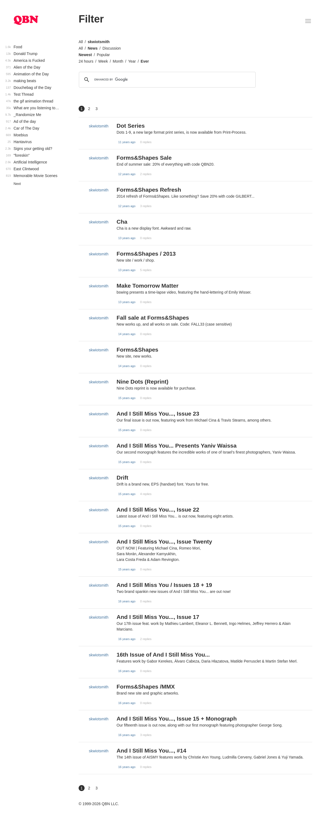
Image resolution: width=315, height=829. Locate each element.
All (81, 42)
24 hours (86, 61)
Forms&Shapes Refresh (149, 190)
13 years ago (127, 238)
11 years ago (127, 142)
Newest (85, 55)
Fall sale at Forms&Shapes (153, 317)
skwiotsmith (99, 42)
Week (103, 61)
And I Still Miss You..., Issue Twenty (164, 541)
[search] (166, 79)
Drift (122, 477)
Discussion (111, 48)
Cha (122, 222)
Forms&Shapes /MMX (146, 686)
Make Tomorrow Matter (147, 285)
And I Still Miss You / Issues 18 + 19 (164, 585)
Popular (103, 55)
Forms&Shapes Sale (144, 158)
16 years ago (127, 601)
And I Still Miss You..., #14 (151, 750)
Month (118, 61)
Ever (145, 61)
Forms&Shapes (137, 349)
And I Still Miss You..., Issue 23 (158, 413)
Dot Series (131, 126)
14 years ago (127, 334)
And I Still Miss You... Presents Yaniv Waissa (177, 445)
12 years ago (127, 174)
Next (17, 183)
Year (132, 61)
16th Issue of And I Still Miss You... (163, 654)
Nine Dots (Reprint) (142, 381)
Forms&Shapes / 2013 (146, 253)
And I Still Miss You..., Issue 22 (158, 509)
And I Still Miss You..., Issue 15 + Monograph (177, 718)
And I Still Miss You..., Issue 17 (158, 617)
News (93, 48)
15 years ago (127, 398)
